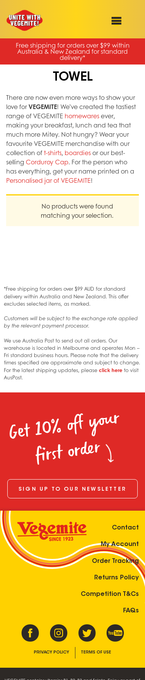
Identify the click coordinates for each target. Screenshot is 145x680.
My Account (120, 544)
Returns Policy (116, 578)
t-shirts (53, 152)
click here (110, 370)
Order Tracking (115, 561)
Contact (125, 528)
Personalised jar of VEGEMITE (48, 180)
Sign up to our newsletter (72, 489)
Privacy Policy (51, 652)
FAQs (131, 611)
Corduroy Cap (47, 161)
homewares (82, 115)
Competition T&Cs (110, 594)
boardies (78, 152)
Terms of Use (96, 652)
